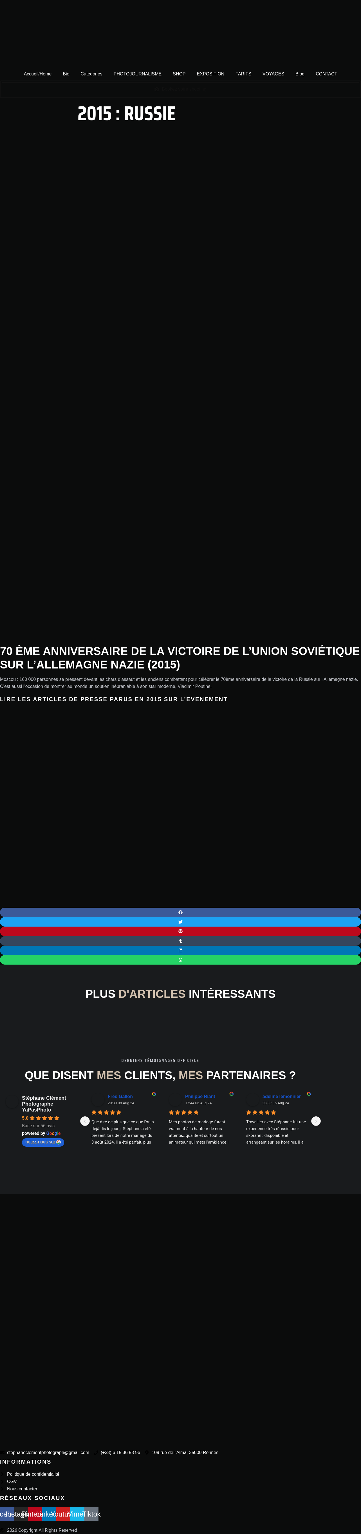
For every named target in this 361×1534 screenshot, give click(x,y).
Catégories (91, 73)
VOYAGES (273, 73)
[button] (180, 912)
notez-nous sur (43, 1141)
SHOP (179, 73)
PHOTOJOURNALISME (138, 73)
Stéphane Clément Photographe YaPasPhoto (44, 1104)
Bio (66, 73)
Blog (299, 73)
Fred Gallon (120, 1096)
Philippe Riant (200, 1096)
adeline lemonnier (282, 1096)
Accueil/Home (38, 73)
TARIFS (243, 73)
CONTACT (326, 73)
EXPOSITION (211, 73)
